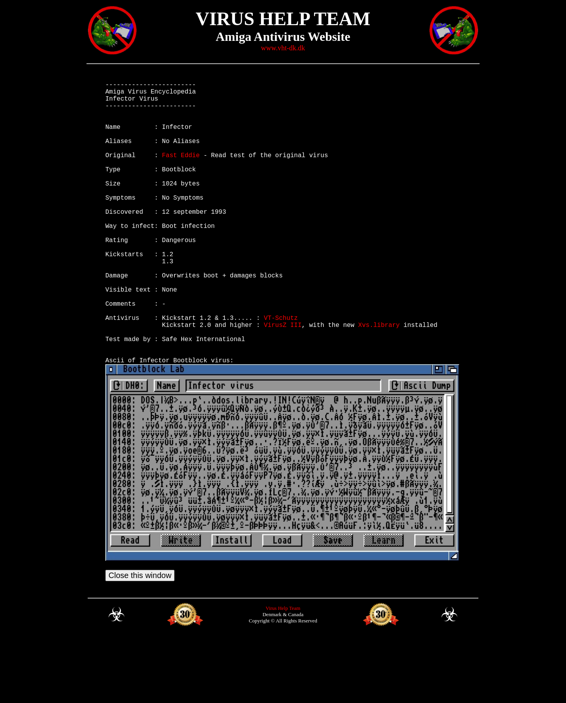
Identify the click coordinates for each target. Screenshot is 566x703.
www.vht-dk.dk (283, 48)
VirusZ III (282, 379)
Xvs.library (379, 379)
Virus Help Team (283, 674)
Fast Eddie (181, 172)
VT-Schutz (281, 371)
